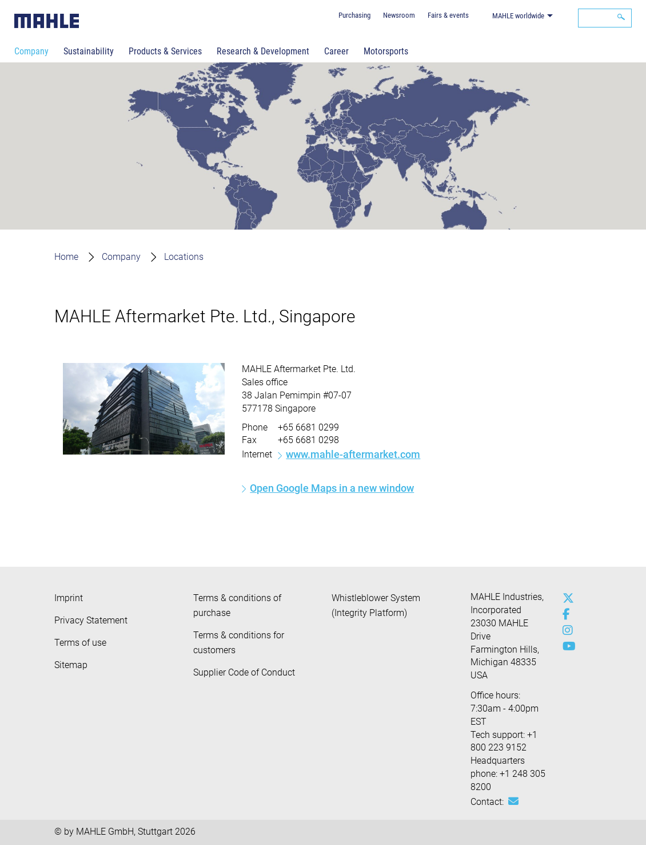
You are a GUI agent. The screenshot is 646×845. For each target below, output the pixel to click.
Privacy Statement (90, 620)
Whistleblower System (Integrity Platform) (376, 605)
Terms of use (80, 642)
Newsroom (399, 15)
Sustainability (88, 51)
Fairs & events (448, 15)
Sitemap (70, 665)
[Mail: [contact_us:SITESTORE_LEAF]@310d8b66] (513, 801)
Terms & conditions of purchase (237, 605)
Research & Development (263, 51)
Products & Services (165, 51)
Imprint (68, 598)
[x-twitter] (565, 598)
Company (31, 51)
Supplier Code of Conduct (244, 672)
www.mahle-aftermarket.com (353, 454)
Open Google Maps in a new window (332, 488)
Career (336, 51)
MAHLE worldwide (518, 15)
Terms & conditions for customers (238, 643)
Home (66, 256)
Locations (184, 256)
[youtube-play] (565, 646)
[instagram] (565, 630)
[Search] (605, 18)
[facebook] (565, 614)
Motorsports (386, 51)
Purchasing (354, 15)
